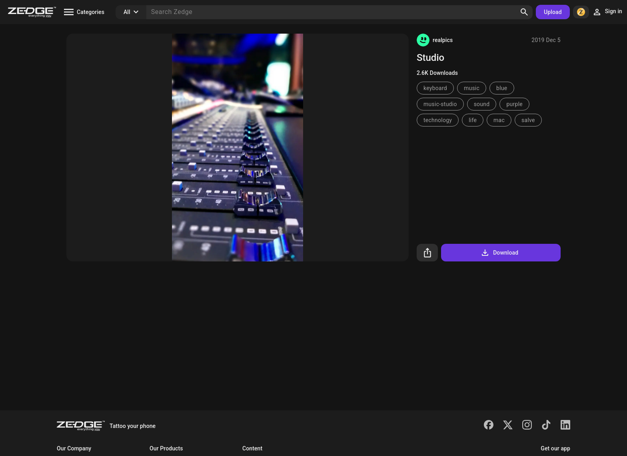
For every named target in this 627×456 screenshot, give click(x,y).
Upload (553, 12)
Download (499, 252)
